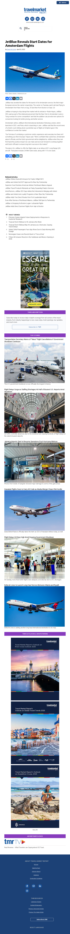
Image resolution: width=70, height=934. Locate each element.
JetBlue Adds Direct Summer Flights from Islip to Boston (24, 206)
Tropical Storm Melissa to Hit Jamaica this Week (25, 222)
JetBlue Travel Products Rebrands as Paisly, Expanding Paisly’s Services (29, 188)
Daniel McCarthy (11, 49)
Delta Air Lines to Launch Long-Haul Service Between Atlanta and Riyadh (31, 585)
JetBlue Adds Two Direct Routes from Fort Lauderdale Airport (26, 197)
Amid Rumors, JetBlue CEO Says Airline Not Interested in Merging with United (31, 191)
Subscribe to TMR (35, 327)
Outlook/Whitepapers (36, 905)
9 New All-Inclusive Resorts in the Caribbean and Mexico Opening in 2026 (31, 238)
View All (35, 830)
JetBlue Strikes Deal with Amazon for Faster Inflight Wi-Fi (24, 179)
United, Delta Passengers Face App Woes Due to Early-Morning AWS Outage (32, 230)
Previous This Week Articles (36, 912)
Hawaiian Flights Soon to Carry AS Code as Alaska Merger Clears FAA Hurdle (33, 489)
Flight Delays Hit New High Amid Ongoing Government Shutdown (29, 537)
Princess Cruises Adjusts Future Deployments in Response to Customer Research (29, 218)
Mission (36, 864)
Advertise (36, 875)
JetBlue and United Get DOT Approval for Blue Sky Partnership (26, 182)
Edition (62, 2)
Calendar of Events (36, 901)
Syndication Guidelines (36, 878)
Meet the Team (36, 868)
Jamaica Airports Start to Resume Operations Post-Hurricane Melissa (30, 441)
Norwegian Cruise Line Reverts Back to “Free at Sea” (26, 234)
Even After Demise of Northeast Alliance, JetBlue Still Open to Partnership (30, 200)
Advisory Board (36, 871)
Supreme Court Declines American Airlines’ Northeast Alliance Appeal (28, 185)
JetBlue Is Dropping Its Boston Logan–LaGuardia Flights (24, 203)
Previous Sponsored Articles (36, 908)
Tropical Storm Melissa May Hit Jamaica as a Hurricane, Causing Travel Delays (30, 226)
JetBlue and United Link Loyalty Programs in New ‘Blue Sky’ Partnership (29, 194)
